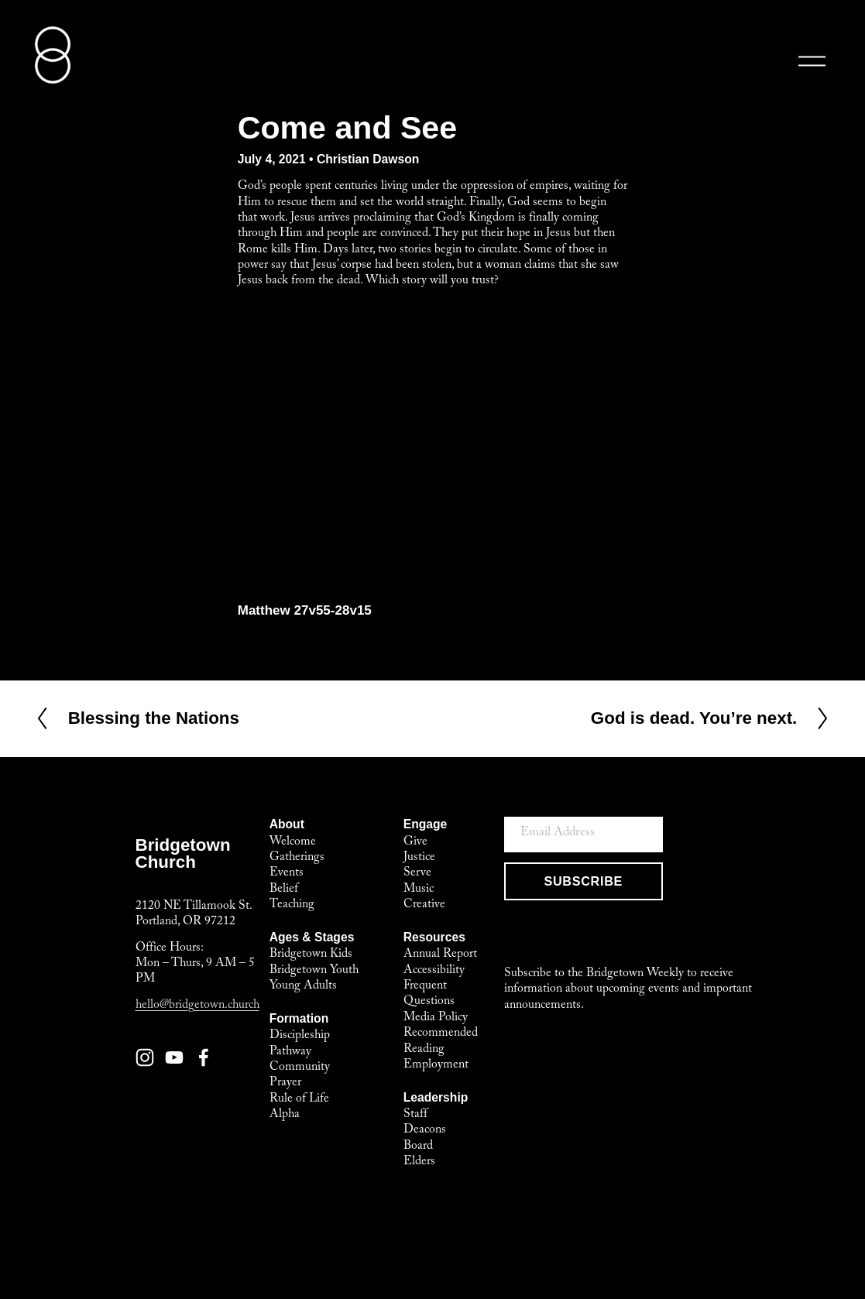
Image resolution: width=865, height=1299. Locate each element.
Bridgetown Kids (310, 954)
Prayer (285, 1083)
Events (286, 873)
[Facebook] (203, 1057)
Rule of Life (299, 1099)
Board (418, 1146)
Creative (424, 905)
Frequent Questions (429, 994)
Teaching (291, 905)
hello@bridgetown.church (197, 1006)
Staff (415, 1115)
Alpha (284, 1115)
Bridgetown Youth (314, 971)
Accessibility (434, 971)
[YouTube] (174, 1057)
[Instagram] (145, 1057)
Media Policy (435, 1018)
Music (418, 889)
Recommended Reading (440, 1041)
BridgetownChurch (183, 853)
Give (415, 842)
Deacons (424, 1130)
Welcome (292, 842)
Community (299, 1067)
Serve (417, 873)
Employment (436, 1065)
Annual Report (440, 954)
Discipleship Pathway (299, 1044)
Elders (419, 1162)
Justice (419, 858)
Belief (283, 889)
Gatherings (296, 858)
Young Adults (303, 986)
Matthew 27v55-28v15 (305, 610)
